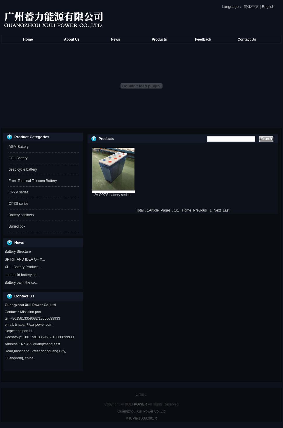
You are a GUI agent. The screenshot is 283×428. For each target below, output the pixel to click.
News (115, 39)
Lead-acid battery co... (22, 275)
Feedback (203, 39)
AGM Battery (18, 147)
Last (226, 210)
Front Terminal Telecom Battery (32, 181)
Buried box (16, 226)
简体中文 (251, 6)
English (268, 6)
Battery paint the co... (21, 282)
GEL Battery (17, 158)
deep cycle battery (22, 169)
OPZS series (18, 204)
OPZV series (18, 192)
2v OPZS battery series (112, 195)
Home (28, 39)
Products (159, 39)
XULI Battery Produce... (23, 267)
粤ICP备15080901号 (141, 418)
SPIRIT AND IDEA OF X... (25, 259)
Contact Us (246, 39)
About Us (71, 39)
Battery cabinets (21, 215)
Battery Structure (18, 251)
